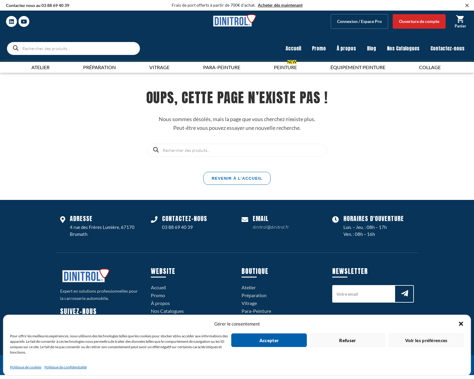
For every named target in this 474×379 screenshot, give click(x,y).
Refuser (347, 340)
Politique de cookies (25, 367)
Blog (371, 48)
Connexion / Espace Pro (359, 21)
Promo (319, 48)
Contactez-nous (447, 48)
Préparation (254, 299)
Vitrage (249, 307)
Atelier (249, 291)
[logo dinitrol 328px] (234, 20)
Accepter (269, 340)
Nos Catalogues (403, 48)
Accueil (293, 48)
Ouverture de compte (419, 21)
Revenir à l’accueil (237, 182)
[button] (461, 324)
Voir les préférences (426, 340)
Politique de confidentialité (65, 367)
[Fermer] (467, 5)
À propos (346, 48)
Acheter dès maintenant (280, 5)
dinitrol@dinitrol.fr (271, 231)
